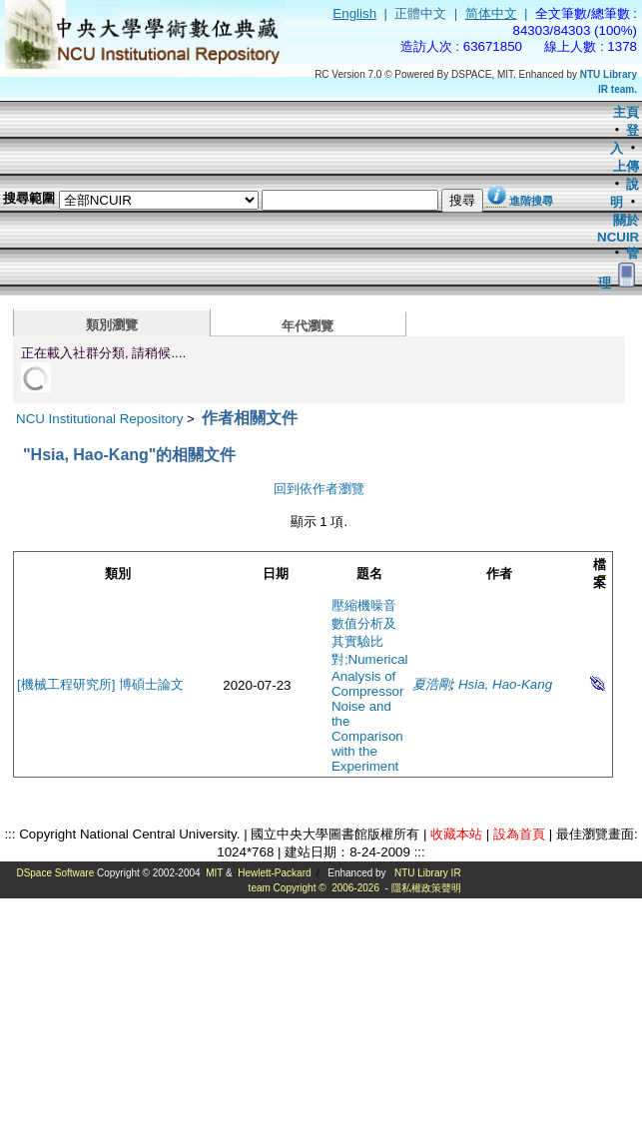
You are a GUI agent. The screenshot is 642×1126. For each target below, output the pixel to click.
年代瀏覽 (307, 325)
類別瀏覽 (112, 324)
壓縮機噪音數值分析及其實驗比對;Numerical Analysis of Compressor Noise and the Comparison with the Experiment (369, 686)
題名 (369, 573)
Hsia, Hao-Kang (505, 684)
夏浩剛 (431, 684)
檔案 (599, 573)
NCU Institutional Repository (99, 418)
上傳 (626, 166)
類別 (118, 573)
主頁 (626, 112)
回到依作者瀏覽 (319, 488)
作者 (499, 573)
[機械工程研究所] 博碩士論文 (100, 684)
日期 (276, 573)
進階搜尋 (531, 201)
